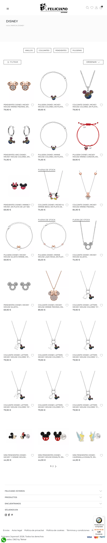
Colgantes (44, 50)
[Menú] (103, 517)
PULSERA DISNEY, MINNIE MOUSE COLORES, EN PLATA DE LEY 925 (50, 157)
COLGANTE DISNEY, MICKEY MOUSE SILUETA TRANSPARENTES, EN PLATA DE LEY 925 (85, 258)
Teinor (23, 539)
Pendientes (61, 50)
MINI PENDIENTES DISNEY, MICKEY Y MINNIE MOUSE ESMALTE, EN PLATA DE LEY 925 (15, 458)
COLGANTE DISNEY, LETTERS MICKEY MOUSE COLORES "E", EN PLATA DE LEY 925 (16, 357)
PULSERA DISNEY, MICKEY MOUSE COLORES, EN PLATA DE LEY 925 (50, 107)
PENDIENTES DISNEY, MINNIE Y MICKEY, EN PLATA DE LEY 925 (17, 206)
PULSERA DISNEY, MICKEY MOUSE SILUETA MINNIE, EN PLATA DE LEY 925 (16, 257)
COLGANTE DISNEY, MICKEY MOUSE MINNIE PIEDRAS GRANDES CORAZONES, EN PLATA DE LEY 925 (84, 208)
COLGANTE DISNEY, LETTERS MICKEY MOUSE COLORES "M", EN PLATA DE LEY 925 (17, 407)
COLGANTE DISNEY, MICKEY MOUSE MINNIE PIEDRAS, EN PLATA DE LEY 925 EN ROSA (50, 307)
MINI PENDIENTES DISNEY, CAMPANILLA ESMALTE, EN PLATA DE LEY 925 (84, 457)
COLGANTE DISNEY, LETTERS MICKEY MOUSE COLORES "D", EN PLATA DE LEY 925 (86, 307)
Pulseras (77, 50)
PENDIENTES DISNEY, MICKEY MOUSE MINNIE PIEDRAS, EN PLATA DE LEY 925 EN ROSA (16, 107)
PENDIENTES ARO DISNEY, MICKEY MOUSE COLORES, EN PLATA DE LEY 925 (16, 157)
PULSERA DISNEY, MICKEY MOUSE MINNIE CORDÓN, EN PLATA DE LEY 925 (85, 157)
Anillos (29, 50)
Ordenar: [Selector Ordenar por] (93, 62)
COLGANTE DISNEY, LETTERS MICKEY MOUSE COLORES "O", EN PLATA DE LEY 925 (51, 407)
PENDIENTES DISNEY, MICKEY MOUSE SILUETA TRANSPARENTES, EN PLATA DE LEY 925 (16, 308)
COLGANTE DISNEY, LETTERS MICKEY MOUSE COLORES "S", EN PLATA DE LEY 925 (85, 407)
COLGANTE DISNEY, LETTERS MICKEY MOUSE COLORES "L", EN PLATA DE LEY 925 (85, 357)
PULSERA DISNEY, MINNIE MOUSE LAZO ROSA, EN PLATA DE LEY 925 (51, 257)
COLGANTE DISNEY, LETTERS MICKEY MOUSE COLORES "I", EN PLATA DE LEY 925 (50, 357)
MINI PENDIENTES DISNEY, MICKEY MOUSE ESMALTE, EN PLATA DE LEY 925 (50, 457)
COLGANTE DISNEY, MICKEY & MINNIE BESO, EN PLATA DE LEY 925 (51, 207)
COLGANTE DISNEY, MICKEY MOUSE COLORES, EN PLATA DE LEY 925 (85, 107)
